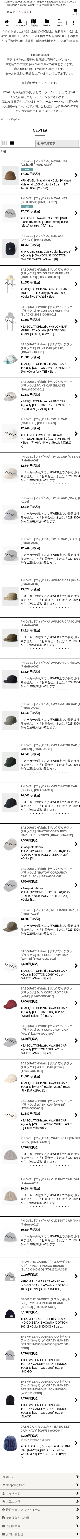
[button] (73, 23)
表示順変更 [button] (46, 143)
